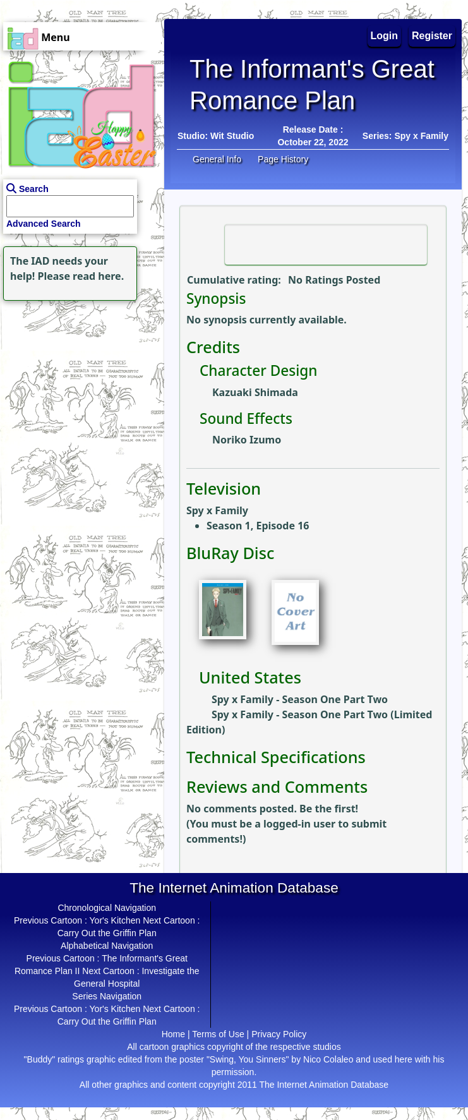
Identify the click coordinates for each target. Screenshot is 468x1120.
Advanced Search (43, 224)
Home (173, 1034)
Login (385, 35)
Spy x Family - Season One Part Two (300, 699)
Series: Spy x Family (405, 136)
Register (432, 35)
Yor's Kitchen (115, 920)
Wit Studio (232, 136)
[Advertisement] (79, 383)
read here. (98, 276)
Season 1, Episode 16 (258, 526)
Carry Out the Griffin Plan (107, 933)
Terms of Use (218, 1034)
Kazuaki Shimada (255, 392)
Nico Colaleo (328, 1059)
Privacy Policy (278, 1034)
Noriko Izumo (246, 440)
